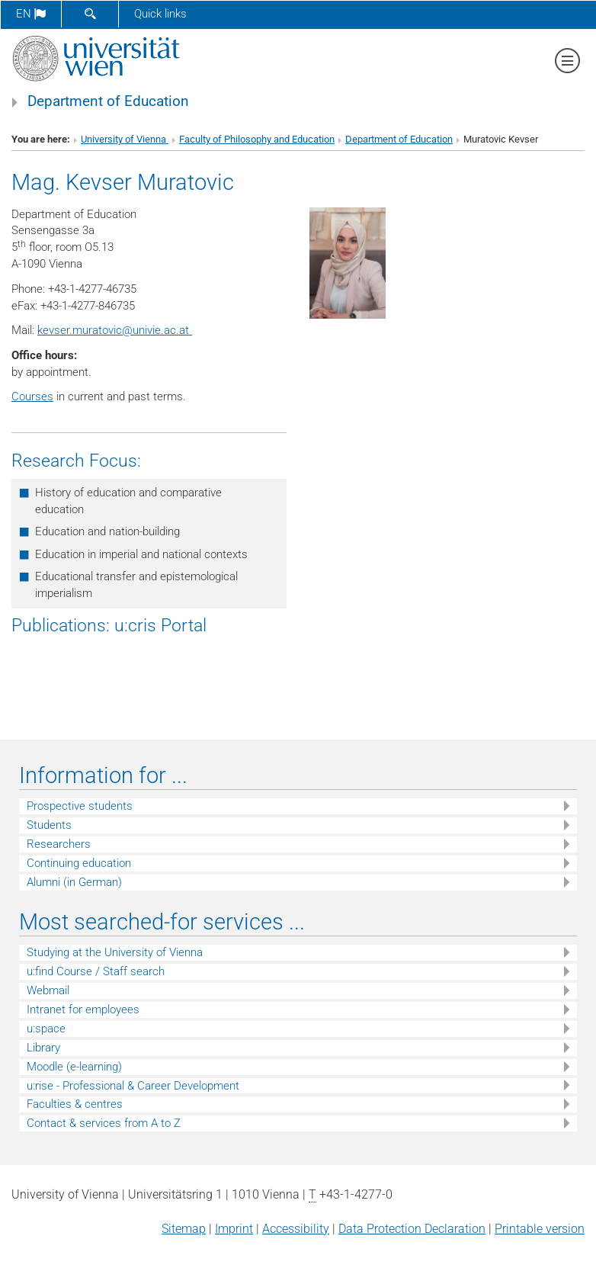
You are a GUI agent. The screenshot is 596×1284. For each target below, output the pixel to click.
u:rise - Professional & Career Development (133, 1086)
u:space (46, 1028)
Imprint (234, 1228)
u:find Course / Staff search (96, 971)
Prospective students (80, 806)
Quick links (160, 14)
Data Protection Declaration (411, 1228)
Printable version (540, 1228)
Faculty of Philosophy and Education (257, 139)
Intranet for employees (83, 1009)
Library (43, 1047)
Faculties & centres (75, 1104)
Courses (32, 396)
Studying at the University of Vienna (115, 952)
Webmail (48, 990)
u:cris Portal (160, 625)
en (31, 14)
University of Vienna (124, 139)
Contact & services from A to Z (104, 1123)
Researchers (59, 844)
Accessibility (295, 1228)
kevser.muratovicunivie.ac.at (114, 330)
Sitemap (184, 1228)
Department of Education (108, 101)
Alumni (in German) (74, 882)
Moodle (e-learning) (74, 1067)
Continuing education (79, 863)
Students (49, 825)
